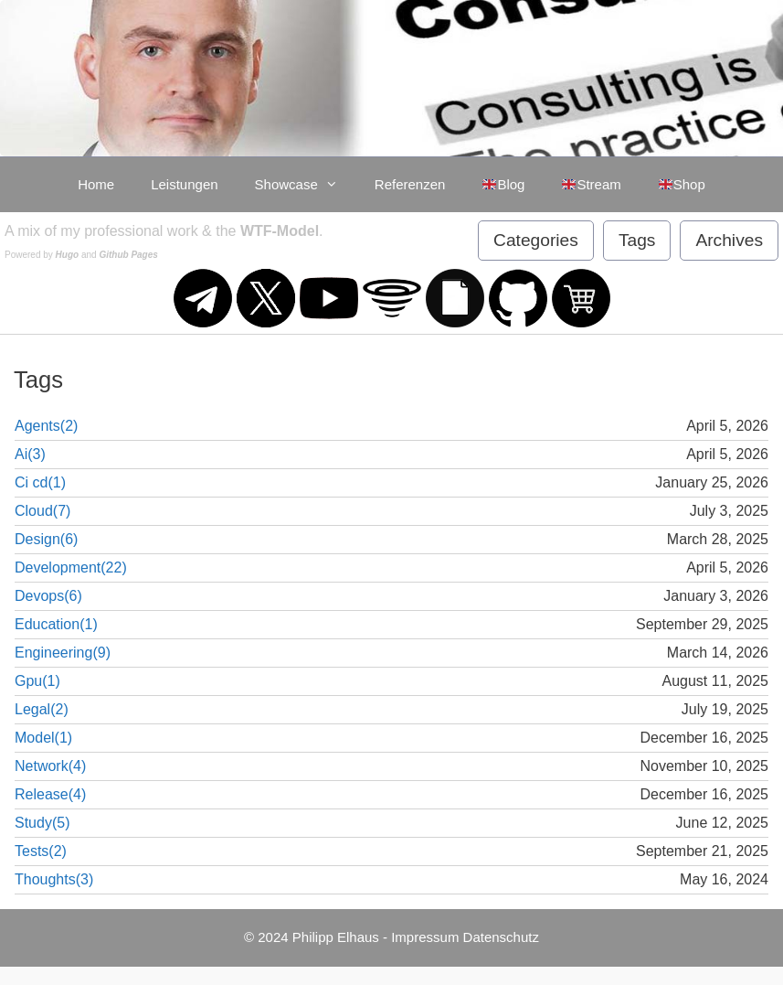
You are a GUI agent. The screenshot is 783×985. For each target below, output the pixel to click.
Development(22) (71, 567)
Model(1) (43, 737)
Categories (535, 240)
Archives (729, 240)
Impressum (425, 937)
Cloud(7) (42, 511)
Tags (637, 240)
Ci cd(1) (40, 482)
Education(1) (56, 624)
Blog (502, 184)
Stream (590, 184)
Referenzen (410, 184)
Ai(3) (30, 454)
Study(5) (42, 822)
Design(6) (46, 539)
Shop (681, 184)
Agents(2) (46, 426)
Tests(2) (41, 851)
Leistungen (184, 184)
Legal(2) (42, 709)
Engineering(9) (63, 652)
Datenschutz (501, 937)
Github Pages (128, 255)
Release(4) (50, 794)
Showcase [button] (305, 184)
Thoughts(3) (54, 879)
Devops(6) (48, 596)
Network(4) (50, 766)
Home (96, 184)
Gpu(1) (37, 681)
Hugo (67, 255)
